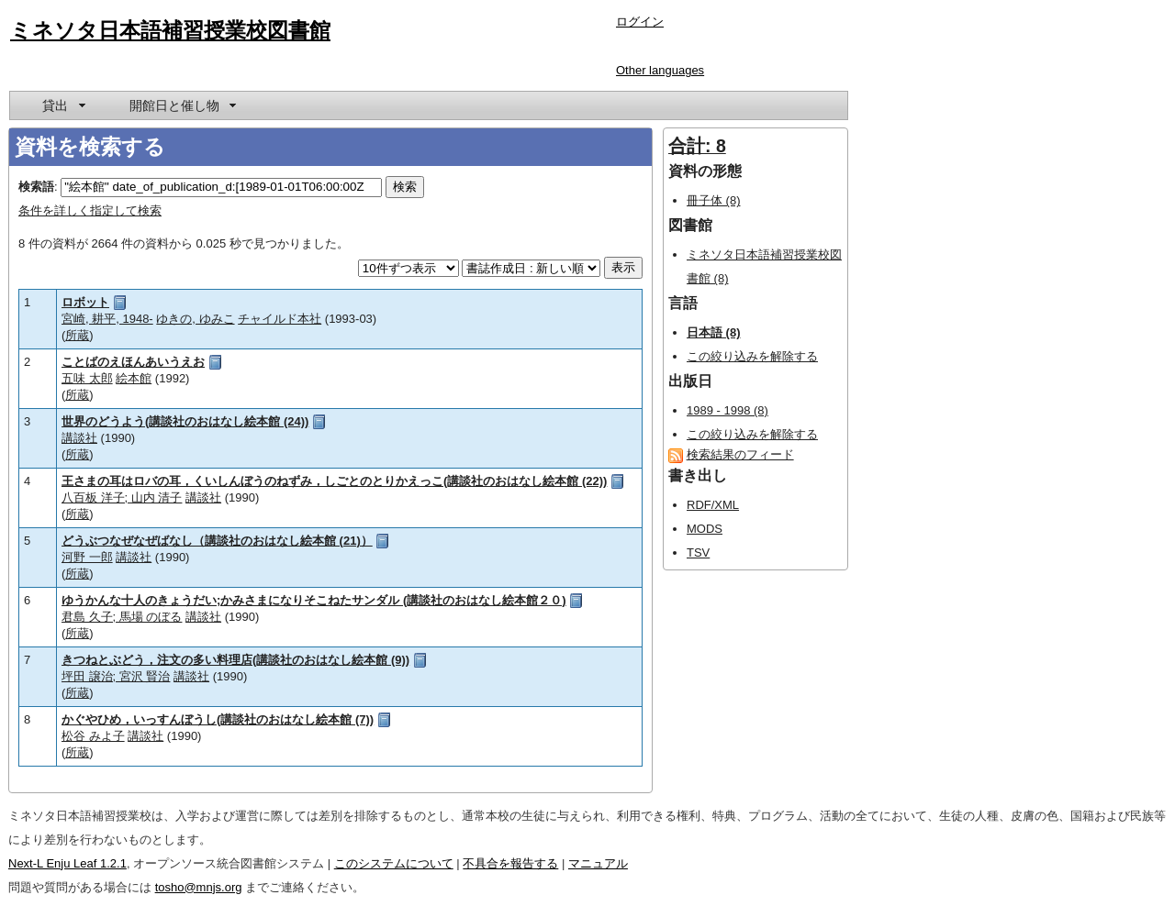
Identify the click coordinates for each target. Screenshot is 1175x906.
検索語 (36, 186)
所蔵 (77, 335)
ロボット (85, 302)
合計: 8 (697, 146)
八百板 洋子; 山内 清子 (122, 497)
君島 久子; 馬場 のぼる (122, 617)
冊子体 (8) (714, 200)
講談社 (79, 438)
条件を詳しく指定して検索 (90, 210)
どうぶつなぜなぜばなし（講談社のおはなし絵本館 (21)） (217, 540)
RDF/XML (713, 505)
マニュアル (598, 863)
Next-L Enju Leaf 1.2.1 (67, 863)
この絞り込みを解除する (752, 356)
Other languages (660, 70)
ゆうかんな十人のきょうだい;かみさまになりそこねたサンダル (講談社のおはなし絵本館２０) (314, 600)
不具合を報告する (510, 863)
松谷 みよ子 (93, 736)
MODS (704, 529)
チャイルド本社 (279, 319)
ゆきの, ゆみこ (195, 319)
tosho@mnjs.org (198, 887)
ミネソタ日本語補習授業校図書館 (170, 30)
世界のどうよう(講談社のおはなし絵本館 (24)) (185, 421)
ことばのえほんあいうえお (133, 362)
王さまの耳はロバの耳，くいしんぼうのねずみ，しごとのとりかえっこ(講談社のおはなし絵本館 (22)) (334, 481)
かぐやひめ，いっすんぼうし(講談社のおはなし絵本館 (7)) (218, 719)
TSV (698, 552)
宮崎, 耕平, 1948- (107, 319)
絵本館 (133, 378)
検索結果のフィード (740, 454)
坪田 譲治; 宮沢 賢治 (116, 676)
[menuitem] (62, 105)
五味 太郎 (87, 378)
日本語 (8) (714, 332)
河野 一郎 (87, 557)
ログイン (640, 21)
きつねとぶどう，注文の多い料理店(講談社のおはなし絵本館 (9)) (235, 660)
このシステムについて (393, 863)
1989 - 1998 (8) (727, 410)
